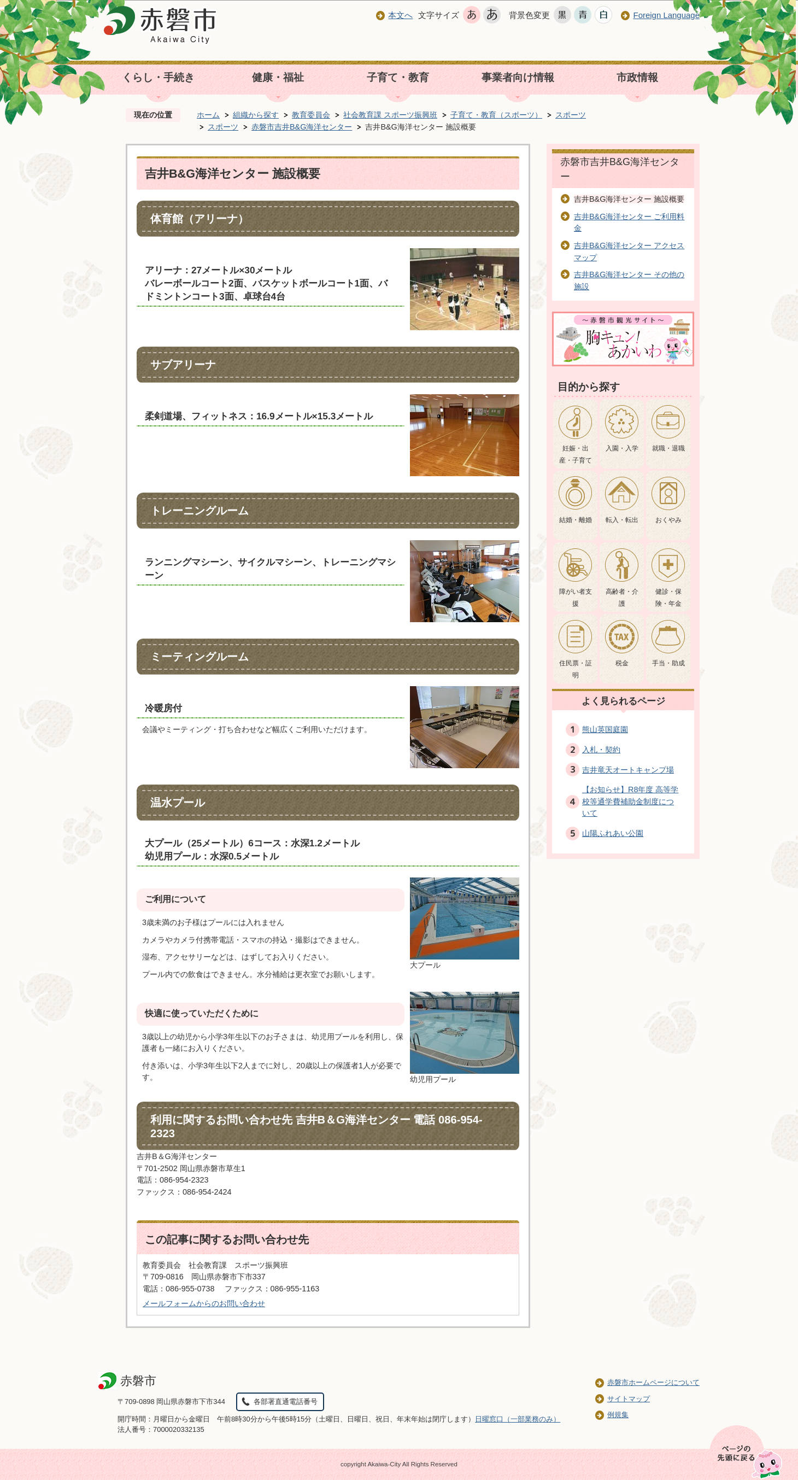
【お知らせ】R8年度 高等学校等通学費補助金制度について (630, 801)
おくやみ (668, 520)
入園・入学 (622, 448)
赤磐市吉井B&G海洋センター (301, 126)
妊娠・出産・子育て (575, 454)
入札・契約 (601, 749)
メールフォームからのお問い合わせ (204, 1303)
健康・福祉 (278, 77)
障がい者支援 (575, 597)
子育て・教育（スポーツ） (496, 114)
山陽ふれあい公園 (612, 833)
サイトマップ (628, 1399)
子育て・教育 (398, 77)
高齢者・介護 (622, 597)
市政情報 (637, 77)
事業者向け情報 (518, 77)
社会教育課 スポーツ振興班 (390, 114)
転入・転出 (622, 520)
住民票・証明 (575, 669)
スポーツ (570, 114)
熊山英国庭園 (605, 729)
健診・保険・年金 (668, 597)
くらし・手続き (158, 77)
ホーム (208, 114)
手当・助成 (668, 663)
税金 (622, 663)
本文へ (400, 15)
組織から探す (256, 114)
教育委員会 (311, 114)
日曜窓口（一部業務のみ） (517, 1419)
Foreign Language (666, 15)
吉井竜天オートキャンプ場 (628, 769)
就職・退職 (668, 448)
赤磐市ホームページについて (653, 1382)
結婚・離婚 (575, 520)
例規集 (618, 1415)
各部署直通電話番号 (286, 1401)
